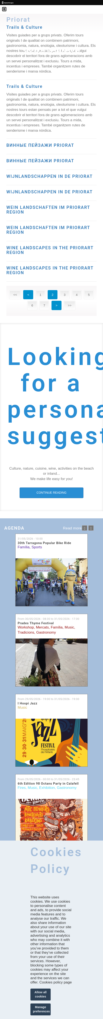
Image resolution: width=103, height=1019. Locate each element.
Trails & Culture (24, 86)
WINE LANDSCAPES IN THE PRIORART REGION (49, 250)
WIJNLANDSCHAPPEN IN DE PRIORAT (49, 176)
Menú (6, 6)
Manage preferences (41, 1009)
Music (69, 627)
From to (48, 618)
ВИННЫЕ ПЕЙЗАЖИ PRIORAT (40, 145)
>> (70, 305)
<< (15, 294)
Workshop (26, 627)
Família (24, 547)
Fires (22, 788)
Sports (36, 547)
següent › (91, 528)
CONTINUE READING (52, 492)
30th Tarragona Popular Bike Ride (44, 543)
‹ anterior (84, 528)
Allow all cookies (40, 994)
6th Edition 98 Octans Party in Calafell (48, 783)
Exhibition (47, 788)
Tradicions (26, 632)
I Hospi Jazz (27, 703)
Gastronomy (46, 632)
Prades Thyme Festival (36, 623)
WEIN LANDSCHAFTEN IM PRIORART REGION (48, 210)
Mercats (42, 627)
